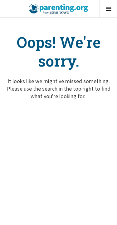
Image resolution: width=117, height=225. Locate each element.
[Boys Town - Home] (58, 9)
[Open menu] (108, 9)
